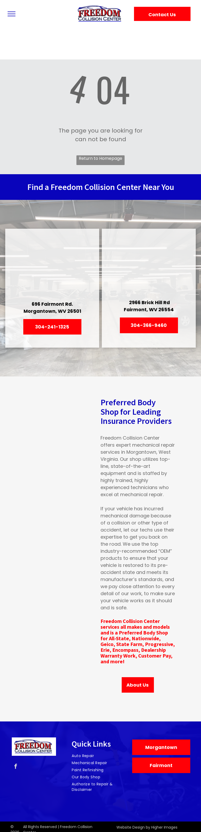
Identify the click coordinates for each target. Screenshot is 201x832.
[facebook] (15, 767)
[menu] (11, 14)
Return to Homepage (100, 158)
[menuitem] (98, 755)
